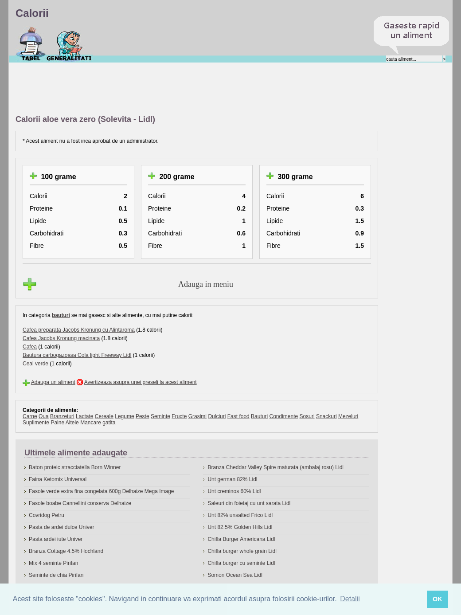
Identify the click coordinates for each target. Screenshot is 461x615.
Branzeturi (62, 416)
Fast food (238, 416)
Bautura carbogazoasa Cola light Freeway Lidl (77, 355)
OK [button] (437, 599)
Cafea (30, 347)
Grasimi (197, 416)
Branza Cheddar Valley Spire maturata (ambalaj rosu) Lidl (275, 467)
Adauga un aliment (53, 382)
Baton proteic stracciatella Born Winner (75, 467)
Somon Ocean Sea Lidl (234, 575)
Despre (69, 44)
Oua (44, 416)
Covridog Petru (46, 515)
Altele (72, 422)
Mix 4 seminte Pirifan (53, 563)
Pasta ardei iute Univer (55, 539)
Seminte (160, 416)
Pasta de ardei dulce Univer (61, 527)
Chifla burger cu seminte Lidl (241, 563)
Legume (124, 416)
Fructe (179, 416)
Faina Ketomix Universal (57, 479)
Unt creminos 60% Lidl (234, 491)
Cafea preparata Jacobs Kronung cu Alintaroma (79, 330)
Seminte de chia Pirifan (56, 575)
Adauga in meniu (205, 284)
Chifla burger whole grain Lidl (241, 551)
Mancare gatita (97, 422)
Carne (30, 416)
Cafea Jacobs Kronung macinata (61, 338)
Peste (142, 416)
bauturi (61, 315)
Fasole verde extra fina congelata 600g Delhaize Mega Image (101, 491)
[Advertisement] (177, 89)
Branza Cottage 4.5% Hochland (66, 551)
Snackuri (326, 416)
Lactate (84, 416)
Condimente (283, 416)
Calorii (31, 44)
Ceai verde (35, 363)
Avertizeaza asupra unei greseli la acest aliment (140, 382)
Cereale (104, 416)
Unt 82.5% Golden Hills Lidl (239, 527)
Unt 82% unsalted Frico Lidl (240, 515)
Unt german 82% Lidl (232, 479)
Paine (57, 422)
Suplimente (36, 422)
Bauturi (259, 416)
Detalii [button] (349, 599)
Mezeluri (348, 416)
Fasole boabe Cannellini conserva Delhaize (80, 503)
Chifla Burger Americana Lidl (241, 539)
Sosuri (307, 416)
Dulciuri (217, 416)
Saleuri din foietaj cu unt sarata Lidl (248, 503)
